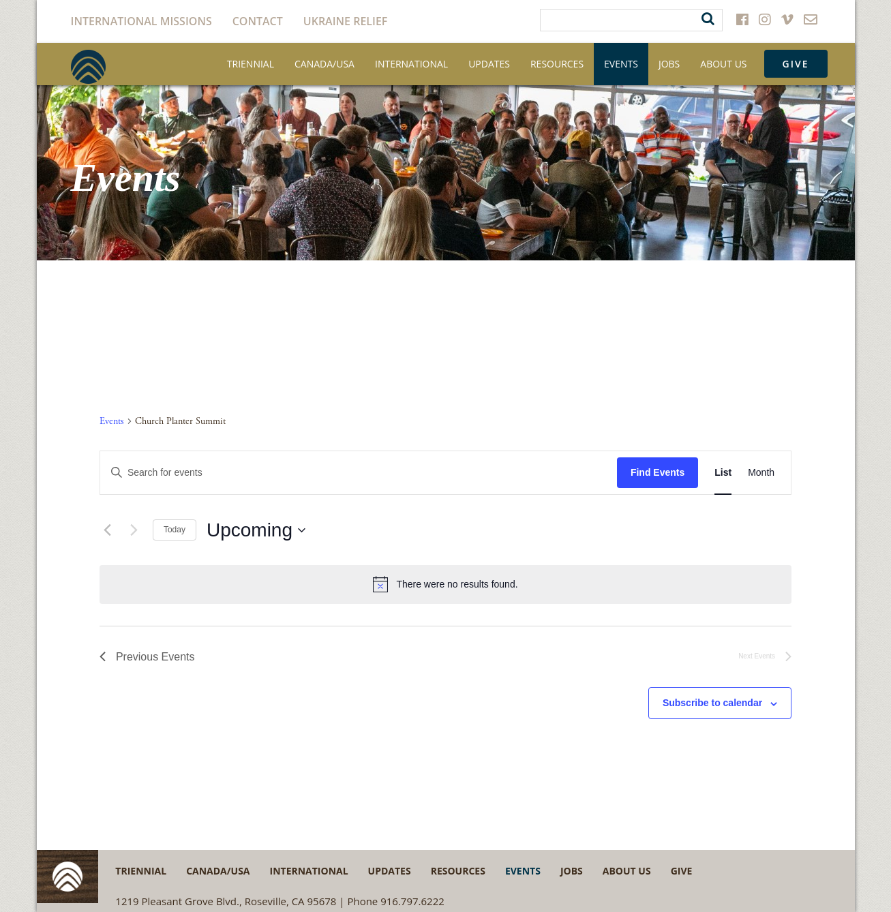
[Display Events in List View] (722, 472)
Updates (489, 63)
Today (174, 529)
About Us (723, 63)
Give (796, 63)
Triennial (250, 63)
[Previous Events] (108, 530)
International (411, 63)
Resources (557, 63)
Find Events (657, 472)
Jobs (669, 63)
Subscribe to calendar (712, 702)
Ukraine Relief (345, 21)
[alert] (445, 584)
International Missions (141, 21)
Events (621, 63)
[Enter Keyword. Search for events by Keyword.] (358, 472)
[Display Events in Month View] (761, 472)
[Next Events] (134, 530)
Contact (257, 21)
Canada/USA (324, 63)
